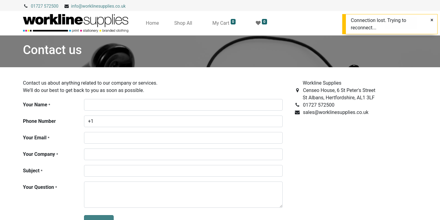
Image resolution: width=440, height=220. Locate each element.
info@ (76, 6)
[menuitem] (152, 23)
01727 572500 (44, 6)
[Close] (432, 20)
